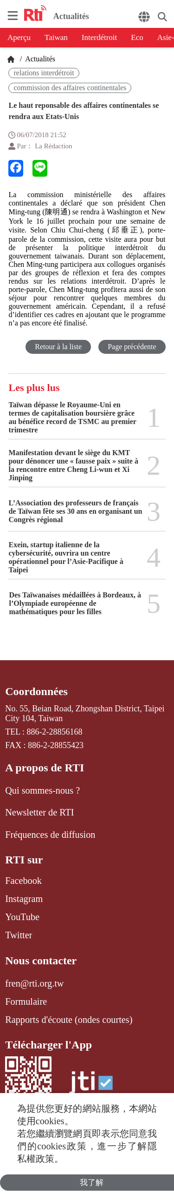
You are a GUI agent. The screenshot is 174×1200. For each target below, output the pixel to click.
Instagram (24, 899)
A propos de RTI (44, 768)
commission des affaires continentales (69, 88)
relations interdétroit (43, 73)
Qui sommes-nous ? (42, 790)
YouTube (22, 917)
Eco (137, 37)
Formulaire (26, 1001)
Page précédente (132, 347)
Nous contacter (41, 961)
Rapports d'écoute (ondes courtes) (68, 1019)
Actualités (39, 59)
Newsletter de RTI (39, 812)
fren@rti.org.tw (34, 983)
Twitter (18, 935)
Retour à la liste (58, 347)
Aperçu (19, 37)
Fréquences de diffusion (50, 834)
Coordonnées (36, 691)
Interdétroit (99, 37)
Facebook (23, 880)
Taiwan (56, 37)
